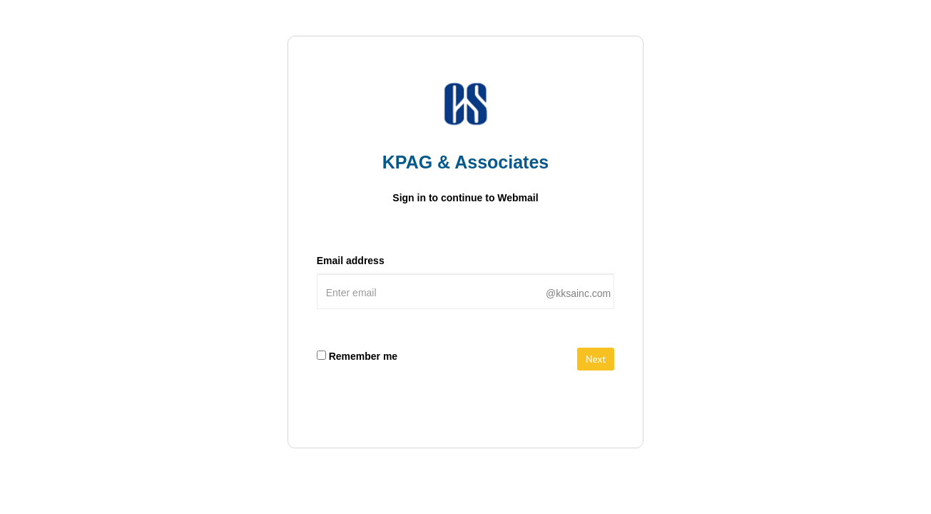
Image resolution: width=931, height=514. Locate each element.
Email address (351, 260)
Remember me (363, 356)
